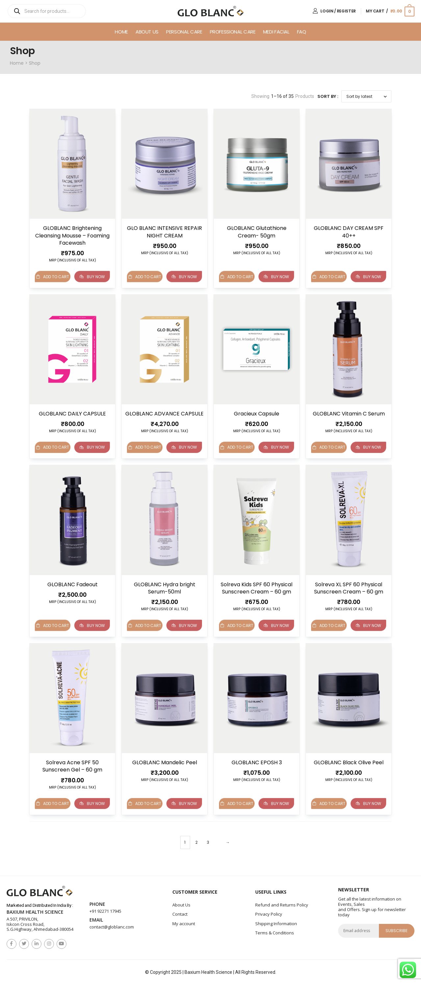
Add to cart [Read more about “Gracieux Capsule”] (236, 447)
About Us (147, 31)
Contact (179, 912)
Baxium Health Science (35, 910)
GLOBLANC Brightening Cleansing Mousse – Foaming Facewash (72, 235)
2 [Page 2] (196, 840)
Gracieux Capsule (256, 413)
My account (183, 921)
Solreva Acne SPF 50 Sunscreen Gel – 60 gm (72, 764)
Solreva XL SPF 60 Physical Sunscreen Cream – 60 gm (348, 587)
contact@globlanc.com (111, 924)
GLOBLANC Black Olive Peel (349, 761)
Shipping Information (276, 921)
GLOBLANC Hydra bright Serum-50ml (164, 587)
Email (96, 918)
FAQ (301, 31)
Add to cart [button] (52, 276)
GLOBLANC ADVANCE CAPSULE (164, 413)
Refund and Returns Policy (281, 902)
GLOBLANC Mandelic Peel (164, 761)
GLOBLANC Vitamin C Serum (349, 413)
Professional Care (233, 31)
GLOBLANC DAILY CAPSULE (72, 413)
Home (121, 31)
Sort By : (327, 96)
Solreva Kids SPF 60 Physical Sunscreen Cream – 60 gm (256, 587)
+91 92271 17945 (105, 909)
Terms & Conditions (274, 931)
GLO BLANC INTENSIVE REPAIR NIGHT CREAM (164, 231)
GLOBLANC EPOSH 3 (257, 761)
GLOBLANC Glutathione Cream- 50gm (256, 231)
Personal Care (184, 31)
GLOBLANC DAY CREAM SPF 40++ (349, 231)
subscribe (396, 928)
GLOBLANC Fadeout (72, 583)
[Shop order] (366, 96)
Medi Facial (276, 31)
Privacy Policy (268, 912)
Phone (97, 902)
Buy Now (92, 276)
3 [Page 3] (208, 840)
